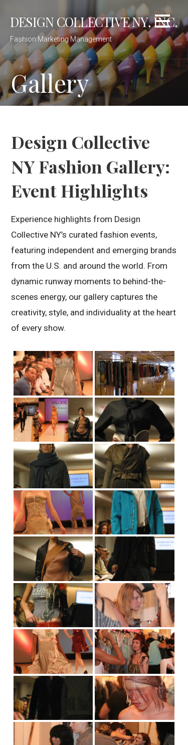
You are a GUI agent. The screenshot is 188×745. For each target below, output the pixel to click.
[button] (162, 23)
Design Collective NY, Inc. (93, 21)
